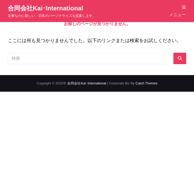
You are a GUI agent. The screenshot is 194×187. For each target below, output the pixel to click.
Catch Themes (146, 83)
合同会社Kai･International (45, 8)
